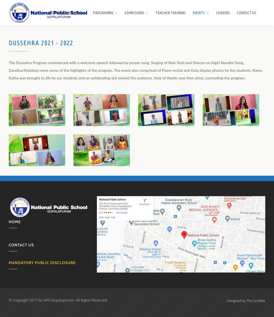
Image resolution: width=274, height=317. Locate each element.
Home (54, 12)
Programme (105, 12)
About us (76, 12)
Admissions (136, 12)
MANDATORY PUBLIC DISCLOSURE (42, 262)
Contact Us (246, 12)
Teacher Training (170, 12)
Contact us (21, 245)
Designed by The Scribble (246, 300)
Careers (223, 12)
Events (201, 12)
